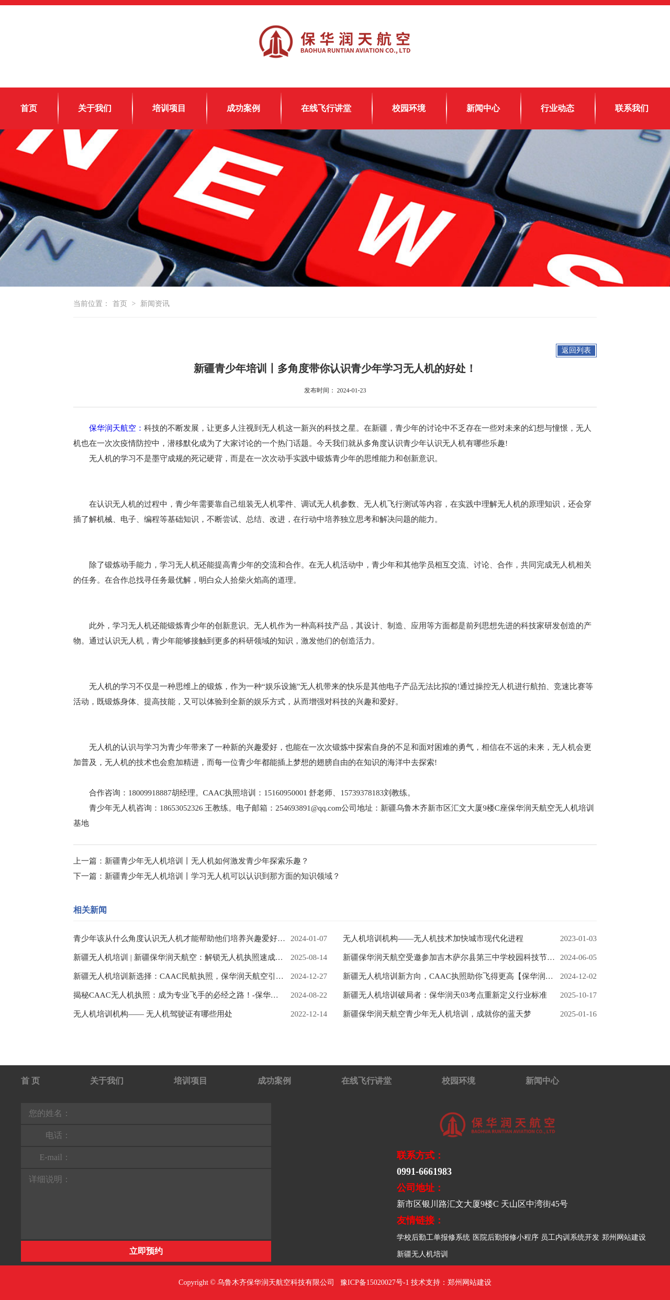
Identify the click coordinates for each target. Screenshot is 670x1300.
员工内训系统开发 (570, 1237)
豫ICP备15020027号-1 (374, 1282)
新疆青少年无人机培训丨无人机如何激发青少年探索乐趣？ (207, 861)
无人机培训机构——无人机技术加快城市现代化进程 (433, 938)
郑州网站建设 (624, 1237)
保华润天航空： (116, 428)
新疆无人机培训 (422, 1254)
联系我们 (632, 108)
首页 (28, 108)
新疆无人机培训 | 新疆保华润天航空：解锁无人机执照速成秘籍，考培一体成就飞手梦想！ (179, 957)
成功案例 (243, 108)
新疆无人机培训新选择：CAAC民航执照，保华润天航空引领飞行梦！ (179, 976)
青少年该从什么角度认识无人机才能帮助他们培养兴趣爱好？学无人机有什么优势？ (179, 938)
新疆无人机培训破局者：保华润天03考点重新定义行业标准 (445, 995)
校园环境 (409, 108)
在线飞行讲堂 (326, 108)
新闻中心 (483, 108)
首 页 (30, 1080)
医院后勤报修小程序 (506, 1237)
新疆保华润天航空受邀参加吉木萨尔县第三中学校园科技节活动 (449, 957)
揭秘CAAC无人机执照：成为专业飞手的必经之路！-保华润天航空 (179, 995)
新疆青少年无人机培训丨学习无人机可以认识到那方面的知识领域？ (222, 876)
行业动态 (557, 108)
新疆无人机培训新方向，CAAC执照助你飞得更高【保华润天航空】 (449, 976)
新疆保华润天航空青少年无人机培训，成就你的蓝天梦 (437, 1014)
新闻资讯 (155, 304)
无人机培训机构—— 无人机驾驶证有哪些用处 (152, 1014)
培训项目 (169, 108)
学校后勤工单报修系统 (433, 1237)
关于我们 (94, 108)
